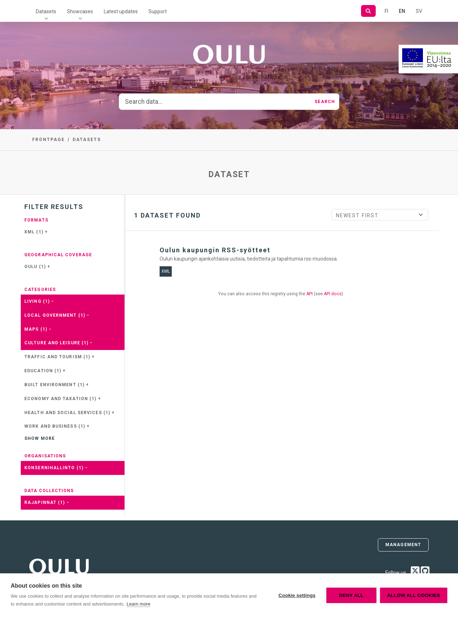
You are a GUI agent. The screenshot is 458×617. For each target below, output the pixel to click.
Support (157, 11)
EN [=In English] (402, 11)
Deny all (351, 595)
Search (325, 101)
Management (403, 544)
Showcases (80, 11)
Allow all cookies (413, 595)
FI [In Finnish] (386, 11)
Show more (39, 438)
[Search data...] (215, 101)
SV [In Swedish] (419, 11)
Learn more (138, 604)
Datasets (46, 11)
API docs (333, 293)
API (309, 293)
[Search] (368, 11)
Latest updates (121, 11)
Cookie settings (297, 595)
